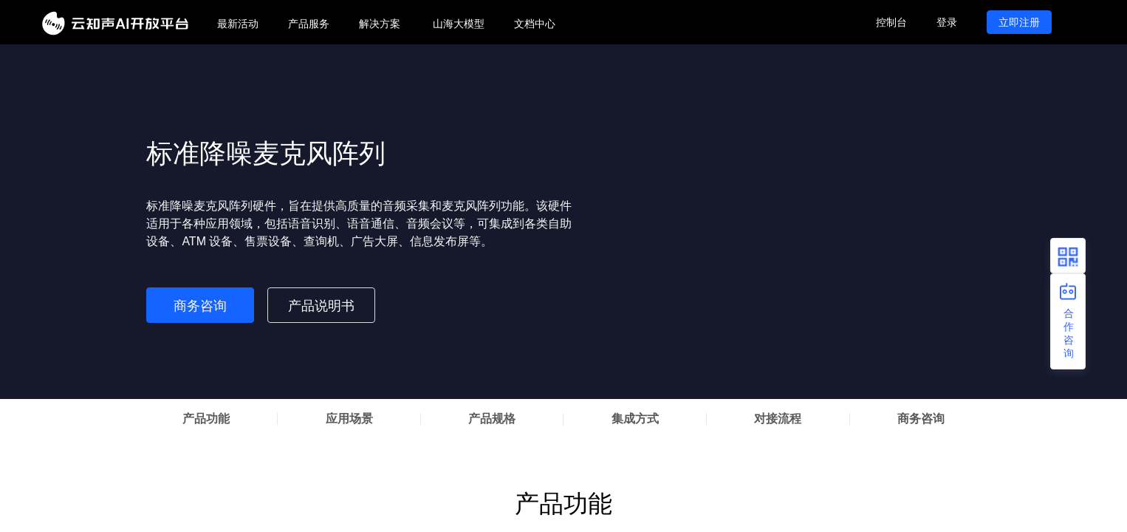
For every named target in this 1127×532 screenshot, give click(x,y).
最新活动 (237, 24)
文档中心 (534, 24)
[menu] (531, 22)
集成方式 (635, 418)
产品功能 (206, 418)
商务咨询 (200, 306)
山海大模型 (458, 24)
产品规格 (491, 418)
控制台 (891, 22)
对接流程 (777, 418)
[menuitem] (237, 24)
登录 (946, 22)
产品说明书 (321, 306)
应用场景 (349, 418)
